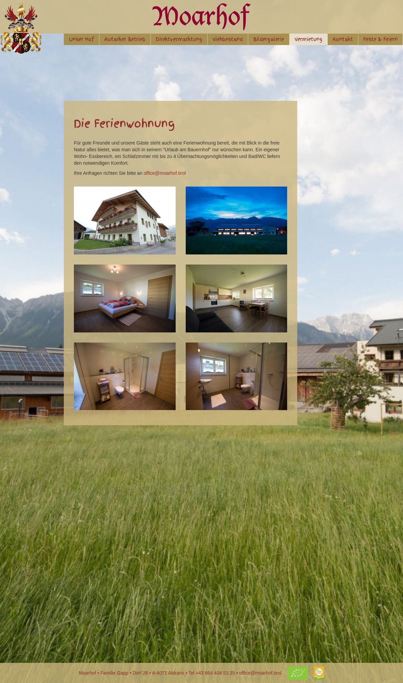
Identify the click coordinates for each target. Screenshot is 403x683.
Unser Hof (81, 39)
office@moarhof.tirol (165, 173)
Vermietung (308, 39)
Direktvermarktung (179, 39)
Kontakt (343, 39)
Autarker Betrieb (124, 39)
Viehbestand (228, 39)
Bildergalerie (268, 39)
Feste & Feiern (380, 39)
